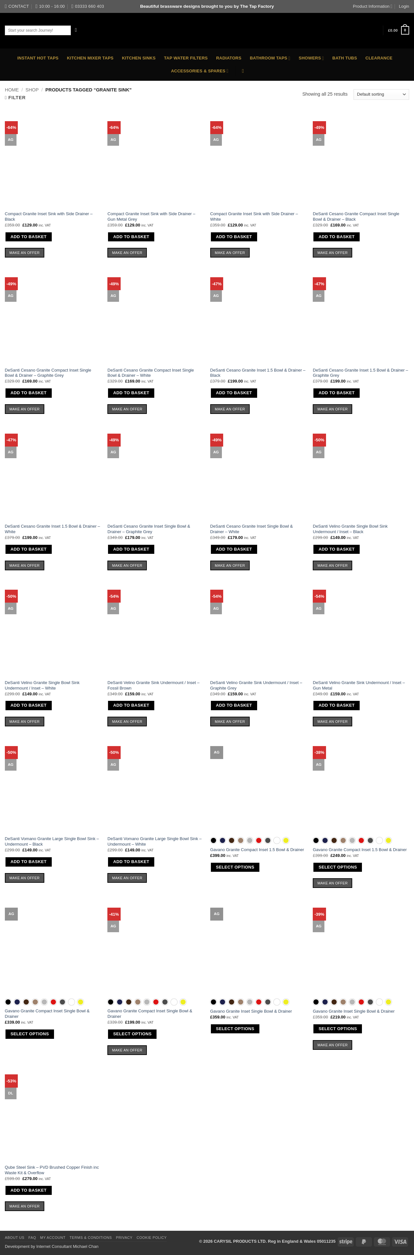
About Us (14, 1237)
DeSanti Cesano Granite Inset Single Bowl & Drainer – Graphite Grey (148, 529)
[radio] (213, 840)
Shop (32, 89)
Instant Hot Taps (38, 58)
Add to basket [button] (28, 236)
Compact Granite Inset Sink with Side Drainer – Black (49, 216)
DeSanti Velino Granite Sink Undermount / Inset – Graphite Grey (256, 685)
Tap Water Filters (186, 58)
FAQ (32, 1237)
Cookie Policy (151, 1237)
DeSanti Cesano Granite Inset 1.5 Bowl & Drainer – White (52, 529)
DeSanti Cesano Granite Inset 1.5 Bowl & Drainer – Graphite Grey (360, 373)
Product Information (372, 6)
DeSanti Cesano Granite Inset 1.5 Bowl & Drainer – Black (257, 373)
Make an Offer (24, 253)
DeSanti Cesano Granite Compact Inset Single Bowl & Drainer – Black (356, 216)
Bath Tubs (344, 58)
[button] (398, 30)
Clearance (379, 58)
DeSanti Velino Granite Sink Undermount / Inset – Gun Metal (359, 685)
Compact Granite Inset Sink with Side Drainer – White (254, 216)
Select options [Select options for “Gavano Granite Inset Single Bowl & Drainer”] (235, 1028)
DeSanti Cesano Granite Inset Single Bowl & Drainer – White (251, 529)
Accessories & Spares (200, 71)
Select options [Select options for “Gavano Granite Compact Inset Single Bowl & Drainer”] (29, 1033)
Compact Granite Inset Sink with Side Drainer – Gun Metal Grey (151, 216)
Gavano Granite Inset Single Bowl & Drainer (251, 1011)
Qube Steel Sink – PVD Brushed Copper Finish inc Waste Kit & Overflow (52, 1170)
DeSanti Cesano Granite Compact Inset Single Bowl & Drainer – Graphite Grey (48, 373)
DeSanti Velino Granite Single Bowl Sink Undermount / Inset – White (42, 685)
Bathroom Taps (270, 58)
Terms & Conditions (91, 1237)
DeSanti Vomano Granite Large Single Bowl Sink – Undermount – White (154, 841)
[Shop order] (381, 94)
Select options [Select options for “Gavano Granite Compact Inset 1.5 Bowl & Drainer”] (235, 867)
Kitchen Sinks (139, 58)
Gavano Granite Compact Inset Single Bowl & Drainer (47, 1013)
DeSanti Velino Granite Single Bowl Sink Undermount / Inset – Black (350, 529)
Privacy (124, 1237)
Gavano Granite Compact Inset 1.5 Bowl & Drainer (257, 849)
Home (12, 89)
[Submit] (76, 30)
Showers (311, 58)
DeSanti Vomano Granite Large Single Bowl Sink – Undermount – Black (52, 841)
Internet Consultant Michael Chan (67, 1246)
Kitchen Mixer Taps (90, 58)
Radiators (228, 58)
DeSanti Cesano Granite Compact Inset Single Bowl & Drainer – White (150, 373)
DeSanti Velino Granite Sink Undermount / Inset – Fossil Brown (153, 685)
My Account (53, 1237)
